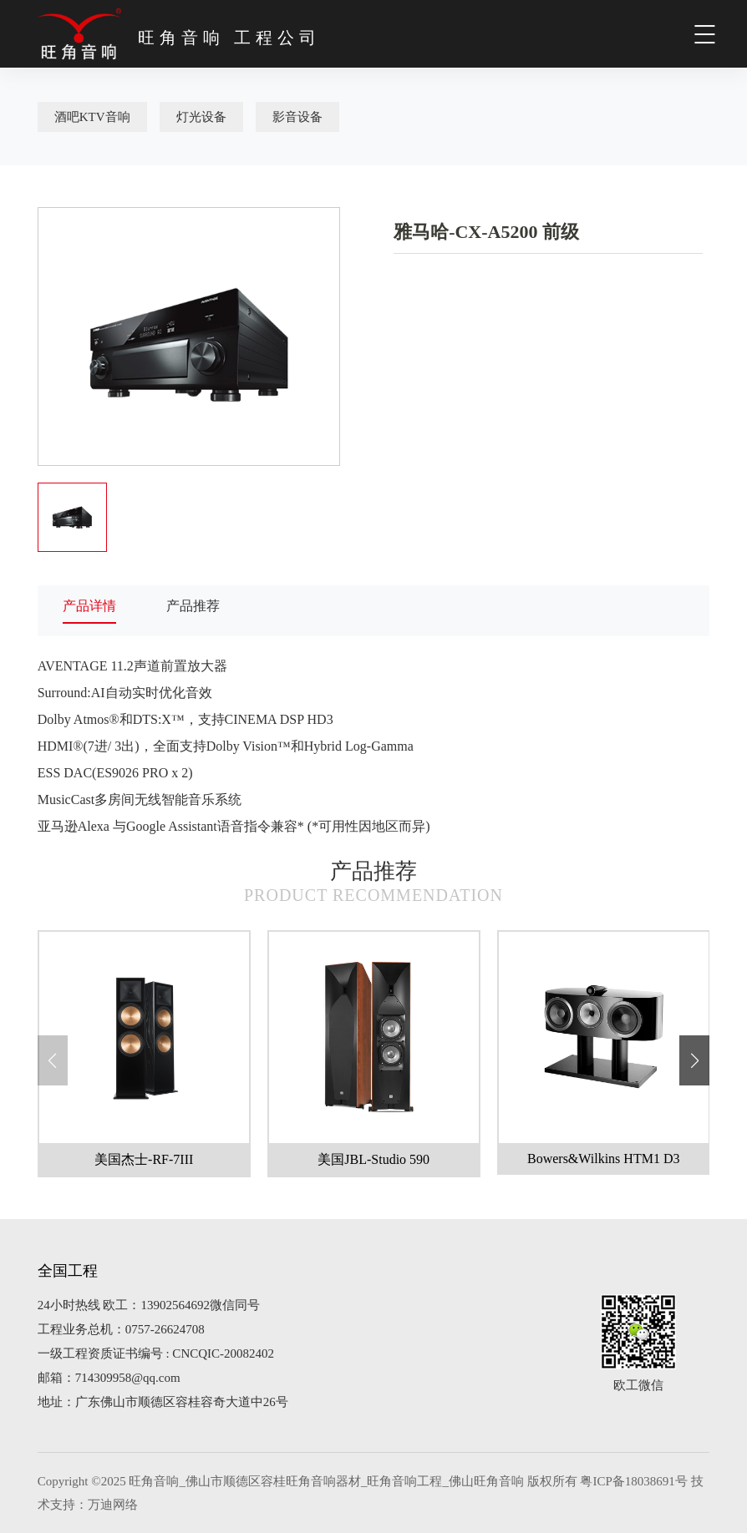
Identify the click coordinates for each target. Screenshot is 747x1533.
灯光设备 (201, 117)
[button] (694, 1060)
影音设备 (297, 117)
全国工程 (68, 1270)
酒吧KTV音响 (92, 117)
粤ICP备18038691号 (633, 1481)
